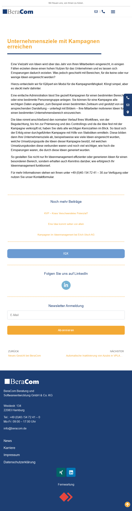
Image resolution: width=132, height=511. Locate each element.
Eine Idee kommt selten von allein (66, 224)
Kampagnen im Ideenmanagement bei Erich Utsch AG (66, 234)
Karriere (9, 448)
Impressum (12, 455)
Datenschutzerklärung (19, 462)
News (8, 441)
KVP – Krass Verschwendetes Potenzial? (66, 213)
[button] (112, 11)
